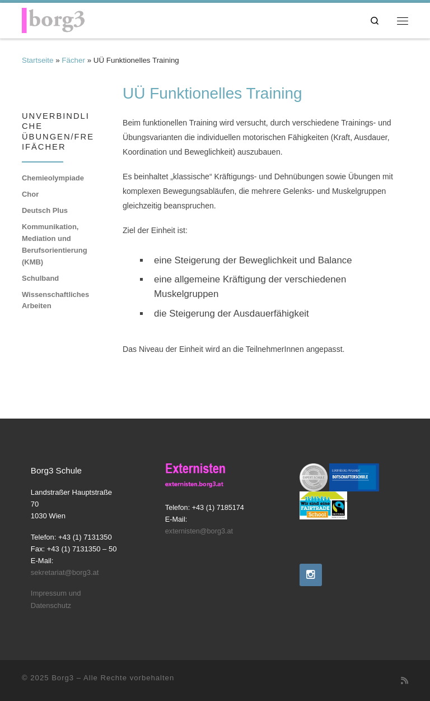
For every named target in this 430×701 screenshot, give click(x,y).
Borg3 (63, 678)
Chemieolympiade (53, 178)
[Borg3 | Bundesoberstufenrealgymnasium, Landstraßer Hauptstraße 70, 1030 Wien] (53, 19)
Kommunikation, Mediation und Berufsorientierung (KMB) (54, 244)
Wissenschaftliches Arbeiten (55, 300)
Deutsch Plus (45, 210)
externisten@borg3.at (199, 531)
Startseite (37, 60)
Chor (30, 194)
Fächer (73, 60)
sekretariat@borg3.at (65, 572)
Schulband (40, 278)
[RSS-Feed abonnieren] (404, 681)
